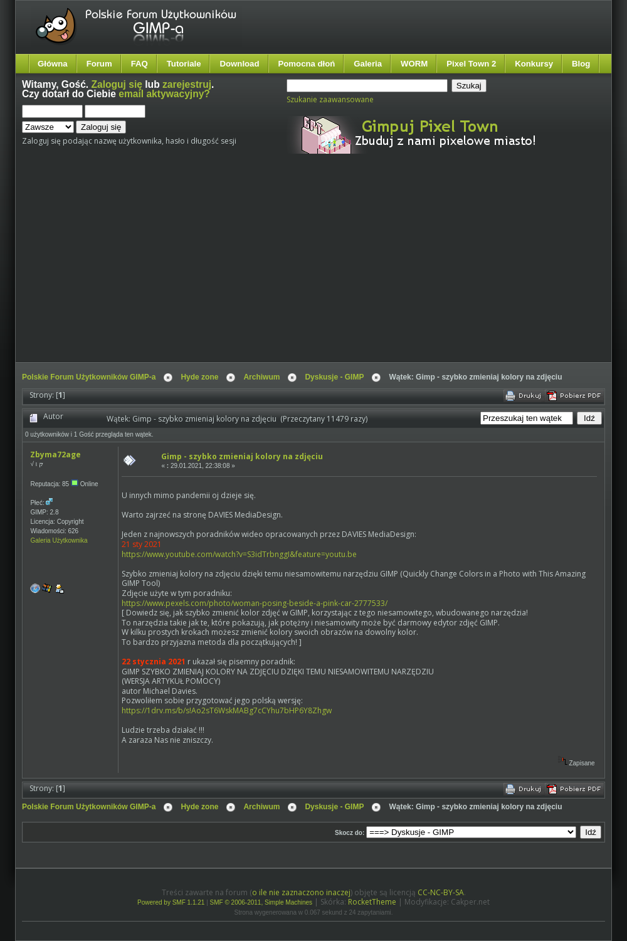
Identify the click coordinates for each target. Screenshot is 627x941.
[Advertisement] (202, 268)
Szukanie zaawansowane (330, 99)
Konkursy (534, 63)
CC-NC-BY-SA (441, 892)
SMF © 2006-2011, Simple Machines (261, 902)
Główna (53, 63)
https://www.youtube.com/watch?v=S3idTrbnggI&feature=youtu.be (239, 554)
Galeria (368, 63)
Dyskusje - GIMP (334, 377)
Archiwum (261, 377)
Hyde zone (199, 377)
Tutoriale (184, 63)
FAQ (139, 63)
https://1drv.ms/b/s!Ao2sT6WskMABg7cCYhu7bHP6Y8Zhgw (227, 710)
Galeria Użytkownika (58, 540)
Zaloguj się (117, 84)
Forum (99, 63)
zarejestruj (186, 84)
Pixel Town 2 (471, 63)
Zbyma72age (55, 454)
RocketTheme (372, 901)
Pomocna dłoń (306, 63)
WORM (414, 63)
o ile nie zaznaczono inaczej (301, 892)
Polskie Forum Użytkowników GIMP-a (88, 377)
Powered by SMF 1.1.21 (170, 902)
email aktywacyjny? (164, 93)
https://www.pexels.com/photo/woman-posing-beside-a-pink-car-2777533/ (254, 603)
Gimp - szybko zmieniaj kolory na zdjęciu (242, 456)
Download (239, 63)
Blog (581, 63)
